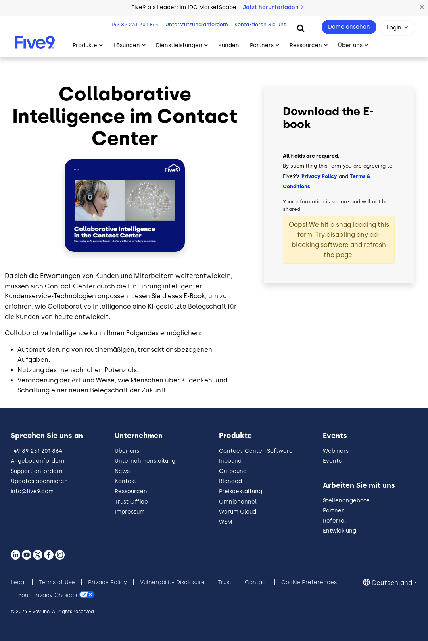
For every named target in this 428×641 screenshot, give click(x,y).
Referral (334, 520)
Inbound (230, 461)
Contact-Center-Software (256, 451)
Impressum (130, 511)
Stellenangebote (346, 500)
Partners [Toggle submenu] (262, 45)
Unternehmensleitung (145, 461)
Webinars (336, 451)
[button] (422, 7)
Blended (230, 481)
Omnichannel (238, 501)
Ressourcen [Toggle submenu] (306, 45)
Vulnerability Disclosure (172, 582)
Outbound (233, 471)
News (122, 471)
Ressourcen (131, 491)
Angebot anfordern (38, 461)
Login (394, 27)
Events (332, 461)
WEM (225, 522)
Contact (256, 582)
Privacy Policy (319, 176)
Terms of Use (57, 582)
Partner (333, 510)
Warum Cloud (237, 511)
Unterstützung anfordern (196, 24)
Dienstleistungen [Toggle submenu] (179, 45)
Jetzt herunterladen (273, 7)
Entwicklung (339, 530)
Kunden (228, 45)
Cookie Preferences (309, 582)
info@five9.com (32, 491)
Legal (18, 582)
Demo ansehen (349, 26)
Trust (225, 582)
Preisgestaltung (240, 491)
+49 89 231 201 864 (135, 24)
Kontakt (125, 481)
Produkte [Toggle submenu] (85, 45)
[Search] (300, 28)
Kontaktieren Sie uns (260, 24)
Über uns (127, 451)
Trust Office (131, 501)
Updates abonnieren (39, 481)
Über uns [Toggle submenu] (350, 45)
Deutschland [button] (392, 583)
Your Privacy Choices (47, 594)
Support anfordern (37, 471)
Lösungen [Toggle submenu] (126, 45)
